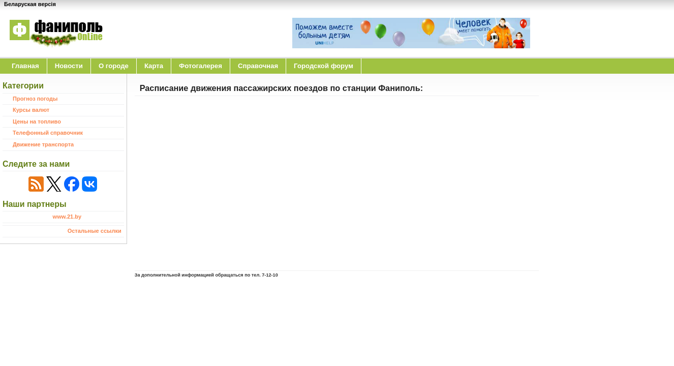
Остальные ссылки (94, 231)
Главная (25, 66)
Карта (153, 66)
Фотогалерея (200, 66)
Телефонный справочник (48, 133)
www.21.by (67, 217)
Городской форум (323, 66)
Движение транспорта (43, 144)
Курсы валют (31, 110)
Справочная (258, 66)
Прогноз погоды (35, 99)
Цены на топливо (37, 121)
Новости (69, 66)
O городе (114, 66)
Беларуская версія (30, 4)
